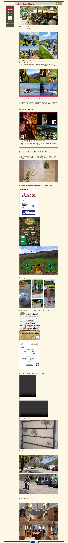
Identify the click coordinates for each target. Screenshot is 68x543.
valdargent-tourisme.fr (23, 107)
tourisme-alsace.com (34, 107)
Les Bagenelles (10, 9)
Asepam (35, 111)
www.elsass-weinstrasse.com (45, 107)
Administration (40, 541)
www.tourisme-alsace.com (25, 141)
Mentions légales (28, 541)
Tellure (30, 111)
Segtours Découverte (29, 60)
